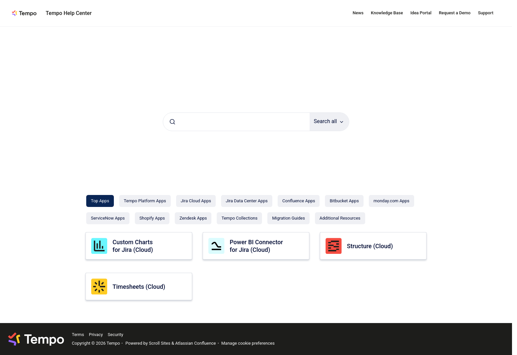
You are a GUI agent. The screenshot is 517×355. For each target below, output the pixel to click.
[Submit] (172, 121)
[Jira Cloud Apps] (196, 201)
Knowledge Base (387, 12)
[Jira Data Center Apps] (246, 201)
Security (116, 334)
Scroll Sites (159, 343)
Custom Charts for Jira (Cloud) (133, 246)
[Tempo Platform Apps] (145, 201)
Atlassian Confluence (195, 343)
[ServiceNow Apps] (107, 218)
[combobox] (236, 122)
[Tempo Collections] (239, 218)
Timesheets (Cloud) (139, 286)
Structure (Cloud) (370, 246)
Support (485, 12)
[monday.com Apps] (391, 201)
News (358, 12)
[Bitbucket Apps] (344, 201)
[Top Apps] (100, 201)
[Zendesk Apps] (193, 218)
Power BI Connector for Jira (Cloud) (256, 246)
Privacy (96, 334)
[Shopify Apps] (152, 218)
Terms (78, 334)
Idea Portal (420, 12)
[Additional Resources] (340, 218)
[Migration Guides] (288, 218)
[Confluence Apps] (299, 201)
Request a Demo (454, 12)
